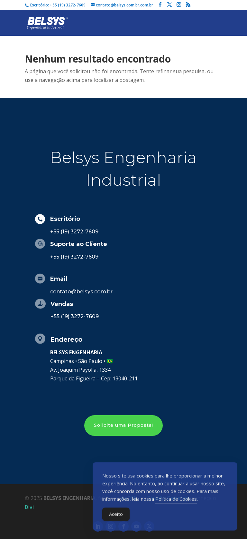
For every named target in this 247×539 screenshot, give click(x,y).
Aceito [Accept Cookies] (116, 517)
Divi (29, 507)
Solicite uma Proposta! (123, 425)
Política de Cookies (176, 501)
